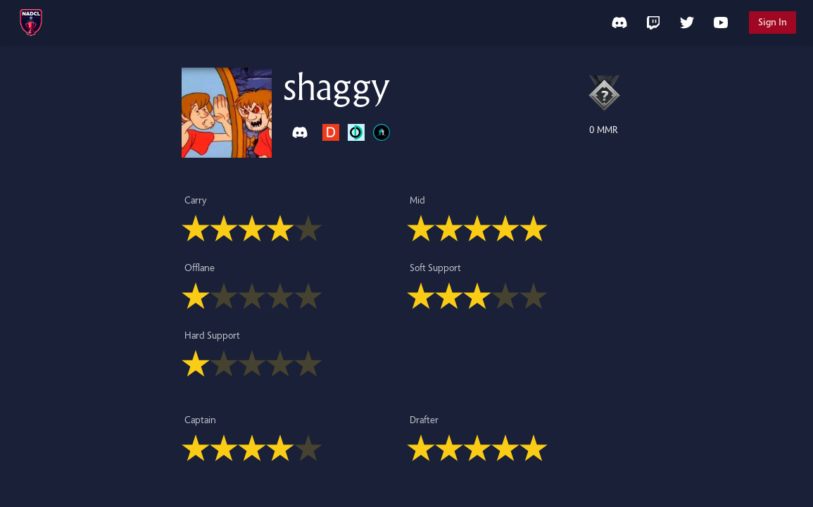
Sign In (772, 22)
